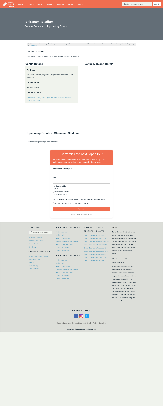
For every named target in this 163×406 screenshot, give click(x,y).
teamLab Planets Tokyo (64, 244)
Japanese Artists (61, 194)
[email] (81, 181)
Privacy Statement (87, 199)
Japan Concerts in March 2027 (94, 260)
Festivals (39, 4)
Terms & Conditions (64, 323)
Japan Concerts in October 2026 (95, 245)
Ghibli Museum (61, 232)
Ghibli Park (60, 235)
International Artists (62, 192)
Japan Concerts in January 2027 (95, 254)
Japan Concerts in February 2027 (95, 257)
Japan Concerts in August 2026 (95, 238)
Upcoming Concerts (35, 238)
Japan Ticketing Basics (36, 241)
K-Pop (57, 189)
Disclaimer (102, 323)
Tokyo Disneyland (62, 247)
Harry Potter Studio (63, 238)
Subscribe (81, 209)
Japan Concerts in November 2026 (96, 248)
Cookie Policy (92, 323)
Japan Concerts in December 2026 (96, 251)
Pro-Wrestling (33, 265)
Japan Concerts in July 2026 (94, 235)
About (79, 4)
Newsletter (32, 247)
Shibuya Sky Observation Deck (67, 241)
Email (55, 177)
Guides (70, 4)
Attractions (60, 4)
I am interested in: (59, 186)
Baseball (49, 4)
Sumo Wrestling (34, 269)
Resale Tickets (33, 244)
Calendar (21, 4)
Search (156, 4)
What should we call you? (62, 168)
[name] (81, 172)
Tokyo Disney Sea (62, 251)
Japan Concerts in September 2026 (96, 242)
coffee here (34, 45)
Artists (30, 4)
